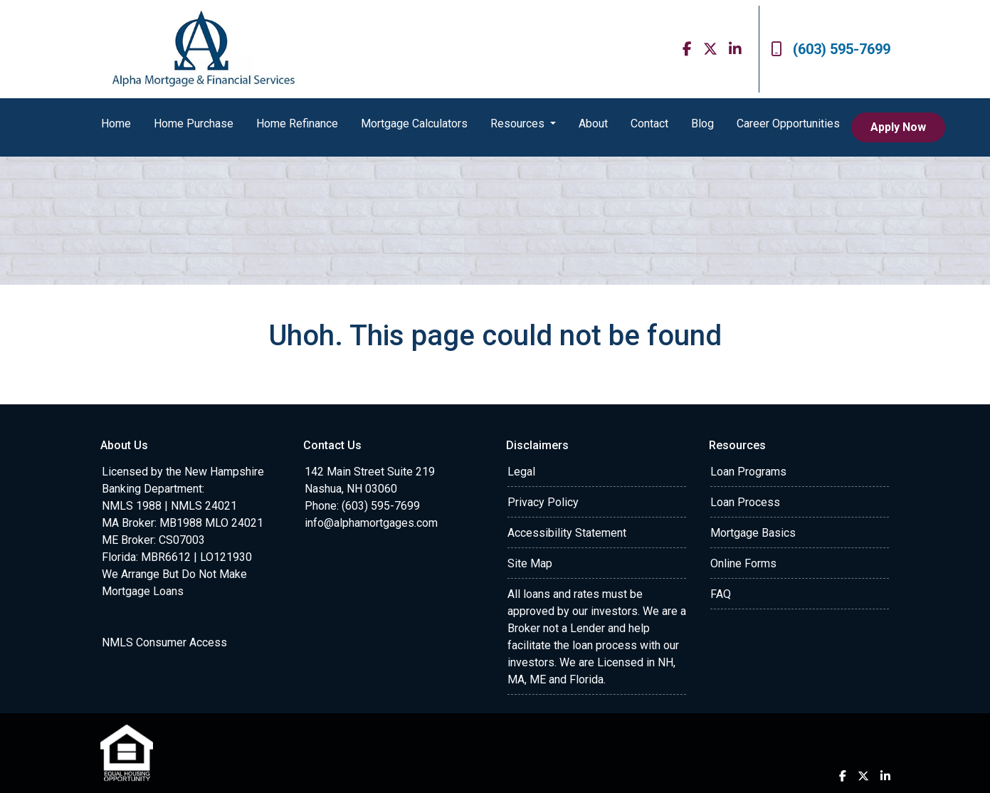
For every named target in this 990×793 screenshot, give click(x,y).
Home (116, 123)
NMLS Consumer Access (164, 642)
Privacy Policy (543, 502)
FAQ (720, 594)
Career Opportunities (788, 123)
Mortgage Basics (753, 533)
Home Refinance (297, 123)
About (593, 123)
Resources (518, 123)
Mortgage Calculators (414, 123)
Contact (649, 123)
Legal (521, 471)
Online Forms (743, 563)
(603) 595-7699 (830, 49)
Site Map (529, 563)
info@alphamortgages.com (371, 523)
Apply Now (898, 127)
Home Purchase (193, 123)
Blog (702, 123)
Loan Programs (748, 471)
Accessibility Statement (566, 533)
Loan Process (745, 502)
